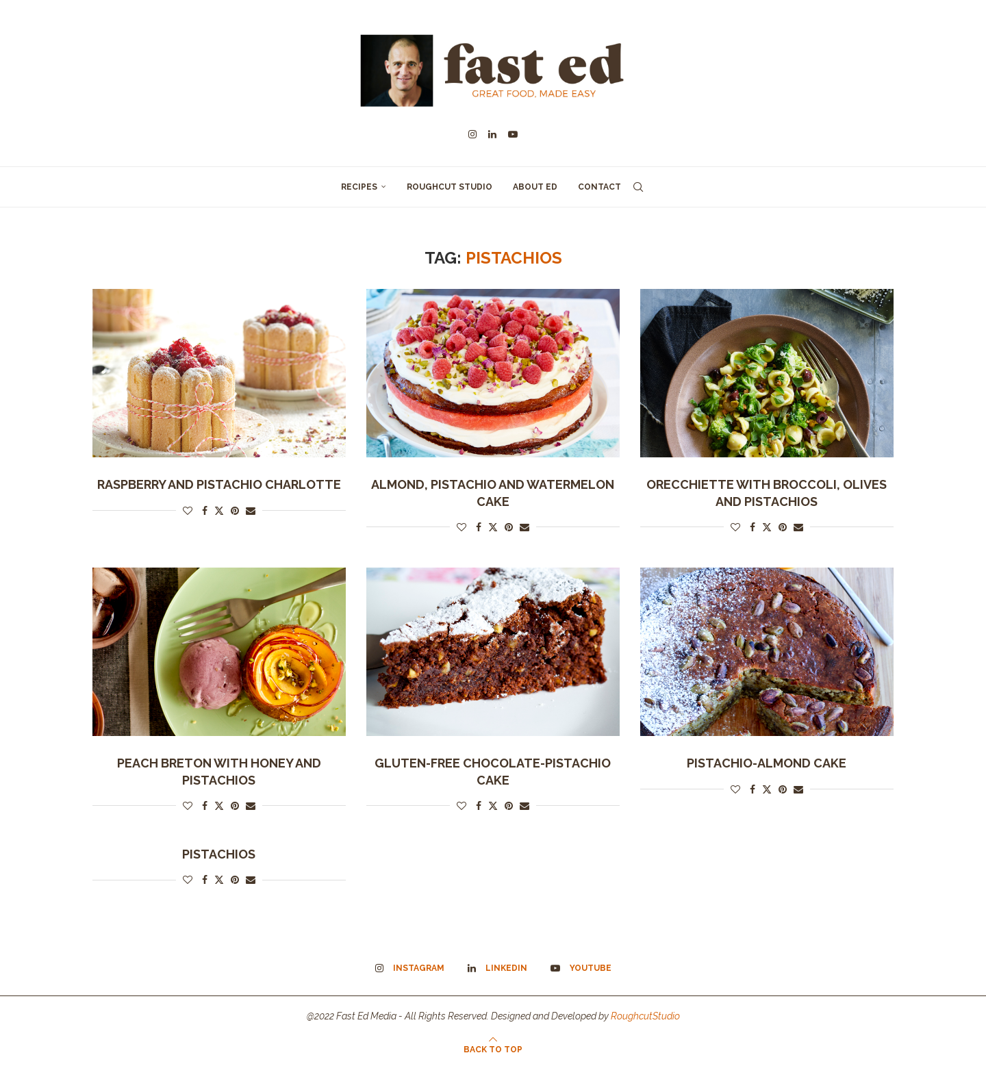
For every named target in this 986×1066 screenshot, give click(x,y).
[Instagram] (472, 134)
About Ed (535, 187)
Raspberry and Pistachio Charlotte (219, 484)
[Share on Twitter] (219, 510)
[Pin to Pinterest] (235, 510)
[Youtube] (513, 134)
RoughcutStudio (645, 1016)
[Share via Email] (250, 510)
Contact (599, 187)
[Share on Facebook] (204, 510)
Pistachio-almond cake (766, 763)
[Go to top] (493, 1048)
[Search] (638, 187)
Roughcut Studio (449, 187)
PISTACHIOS (218, 854)
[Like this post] (187, 510)
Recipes (359, 187)
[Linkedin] (492, 134)
